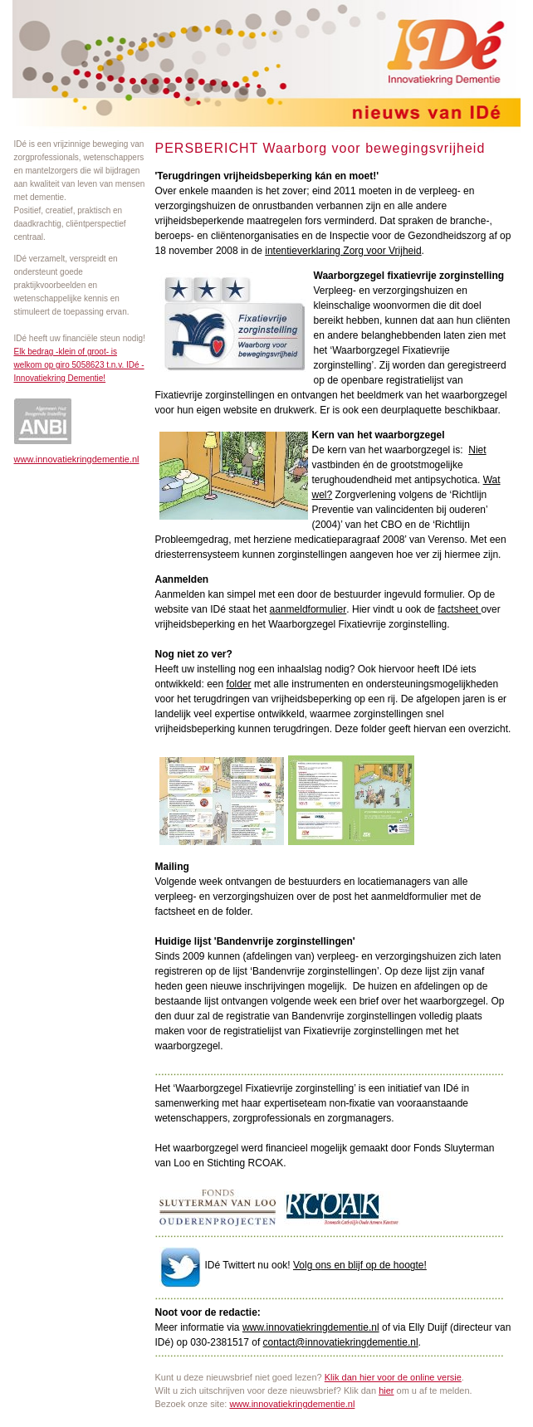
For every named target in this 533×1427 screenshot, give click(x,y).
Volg (304, 1265)
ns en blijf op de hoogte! (373, 1265)
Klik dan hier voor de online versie (393, 1377)
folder (239, 684)
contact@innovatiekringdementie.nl (340, 1342)
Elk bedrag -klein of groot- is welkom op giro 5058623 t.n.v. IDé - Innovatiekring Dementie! (79, 365)
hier (386, 1390)
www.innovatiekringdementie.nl (76, 459)
